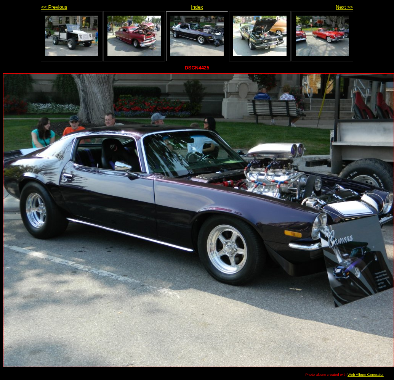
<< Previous (54, 7)
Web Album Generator (366, 374)
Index (197, 7)
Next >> (344, 7)
